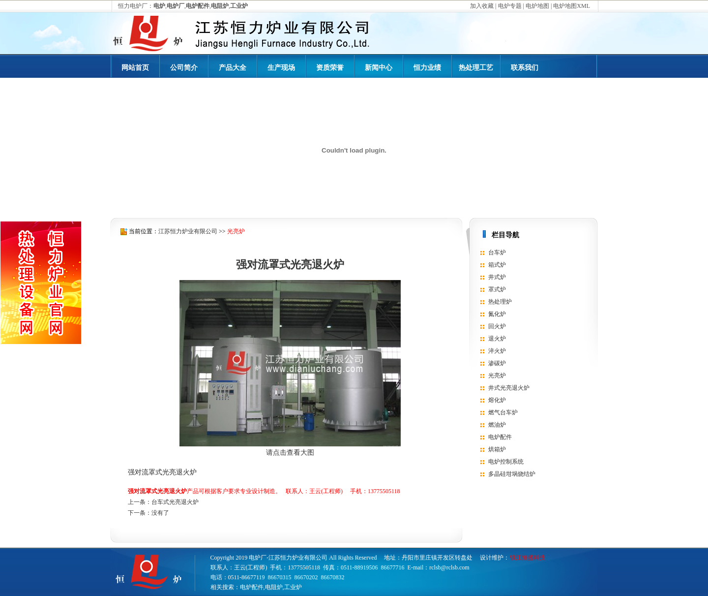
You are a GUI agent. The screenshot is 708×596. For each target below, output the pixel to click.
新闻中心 (378, 67)
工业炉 (293, 587)
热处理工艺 (476, 67)
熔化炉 (497, 400)
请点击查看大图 (290, 452)
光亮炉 (236, 231)
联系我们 (524, 67)
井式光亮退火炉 (509, 387)
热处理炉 (500, 301)
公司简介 (184, 67)
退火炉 (497, 338)
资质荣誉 (330, 67)
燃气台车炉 (503, 412)
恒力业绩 (427, 67)
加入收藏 (482, 5)
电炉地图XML (571, 5)
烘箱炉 (497, 449)
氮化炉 (497, 314)
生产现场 (281, 67)
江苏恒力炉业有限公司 (187, 231)
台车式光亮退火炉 (175, 502)
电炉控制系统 (506, 461)
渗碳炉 (497, 363)
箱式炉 (497, 264)
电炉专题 (510, 5)
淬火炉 (497, 350)
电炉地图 (537, 5)
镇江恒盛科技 (527, 557)
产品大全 (232, 67)
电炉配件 (500, 437)
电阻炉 (274, 587)
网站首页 (135, 67)
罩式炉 (497, 289)
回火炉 (497, 326)
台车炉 (497, 252)
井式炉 (497, 277)
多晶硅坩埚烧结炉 (511, 474)
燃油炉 (497, 424)
